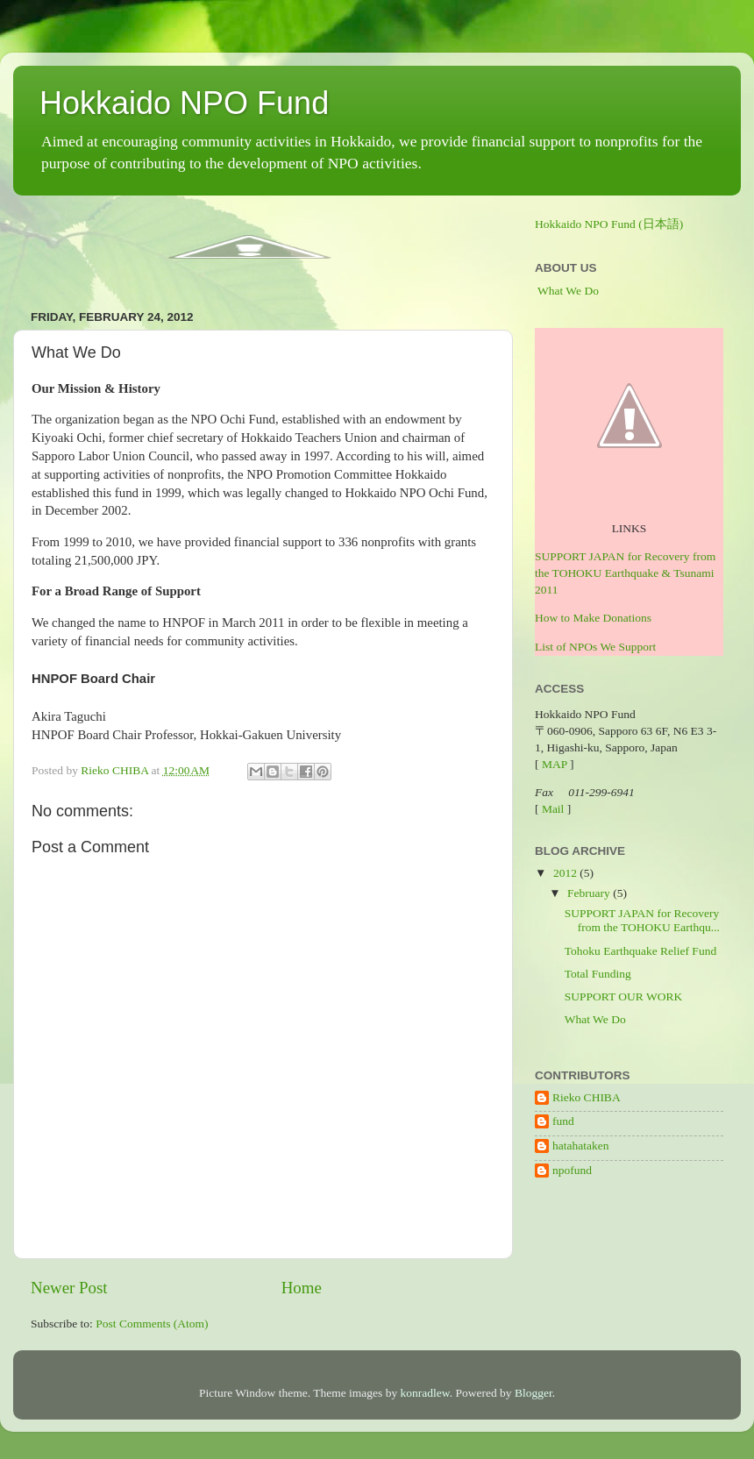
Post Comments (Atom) (152, 1323)
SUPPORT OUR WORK (623, 996)
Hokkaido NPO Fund (184, 103)
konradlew (425, 1392)
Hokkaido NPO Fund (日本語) (609, 224)
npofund (572, 1170)
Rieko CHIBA (586, 1097)
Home (301, 1287)
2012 (566, 872)
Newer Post (69, 1287)
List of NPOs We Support (595, 646)
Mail (553, 808)
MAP (554, 764)
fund (563, 1121)
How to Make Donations (593, 617)
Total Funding (598, 973)
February (590, 893)
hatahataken (580, 1145)
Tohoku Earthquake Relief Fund (640, 950)
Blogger (533, 1392)
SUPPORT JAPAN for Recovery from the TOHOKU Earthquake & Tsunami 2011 (625, 573)
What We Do (568, 290)
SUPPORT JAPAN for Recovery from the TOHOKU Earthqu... (642, 920)
